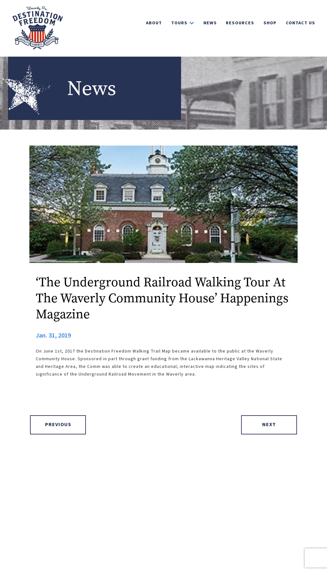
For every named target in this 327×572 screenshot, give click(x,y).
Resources (240, 23)
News (210, 23)
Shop (270, 23)
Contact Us (300, 23)
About (154, 23)
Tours (179, 23)
